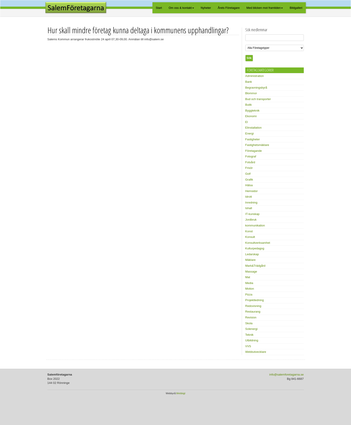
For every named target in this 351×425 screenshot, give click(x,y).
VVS (248, 346)
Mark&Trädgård (255, 265)
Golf (248, 173)
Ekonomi (251, 116)
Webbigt (180, 393)
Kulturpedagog (254, 248)
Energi (249, 133)
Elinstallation (253, 127)
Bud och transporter (258, 99)
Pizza (249, 294)
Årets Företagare (229, 7)
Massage (251, 271)
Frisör (249, 168)
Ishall (248, 208)
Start (159, 7)
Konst (249, 231)
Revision (251, 317)
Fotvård (250, 162)
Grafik (249, 179)
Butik (248, 104)
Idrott (248, 196)
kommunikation (255, 225)
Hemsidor (251, 191)
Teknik (249, 334)
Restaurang (252, 311)
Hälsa (249, 185)
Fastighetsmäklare (257, 145)
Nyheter (206, 7)
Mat (247, 277)
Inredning (251, 202)
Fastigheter (252, 139)
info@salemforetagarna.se (286, 374)
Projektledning (254, 300)
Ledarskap (252, 254)
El (246, 122)
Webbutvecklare (255, 351)
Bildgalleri (296, 7)
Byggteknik (252, 110)
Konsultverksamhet (257, 242)
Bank (248, 81)
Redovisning (253, 306)
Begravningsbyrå (256, 87)
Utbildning (251, 340)
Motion (249, 288)
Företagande (253, 150)
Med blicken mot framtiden (264, 7)
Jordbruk (251, 219)
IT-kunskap (252, 214)
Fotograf (250, 156)
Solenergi (251, 329)
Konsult (250, 237)
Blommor (251, 93)
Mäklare (250, 260)
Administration (254, 76)
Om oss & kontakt (181, 7)
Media (249, 283)
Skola (249, 323)
